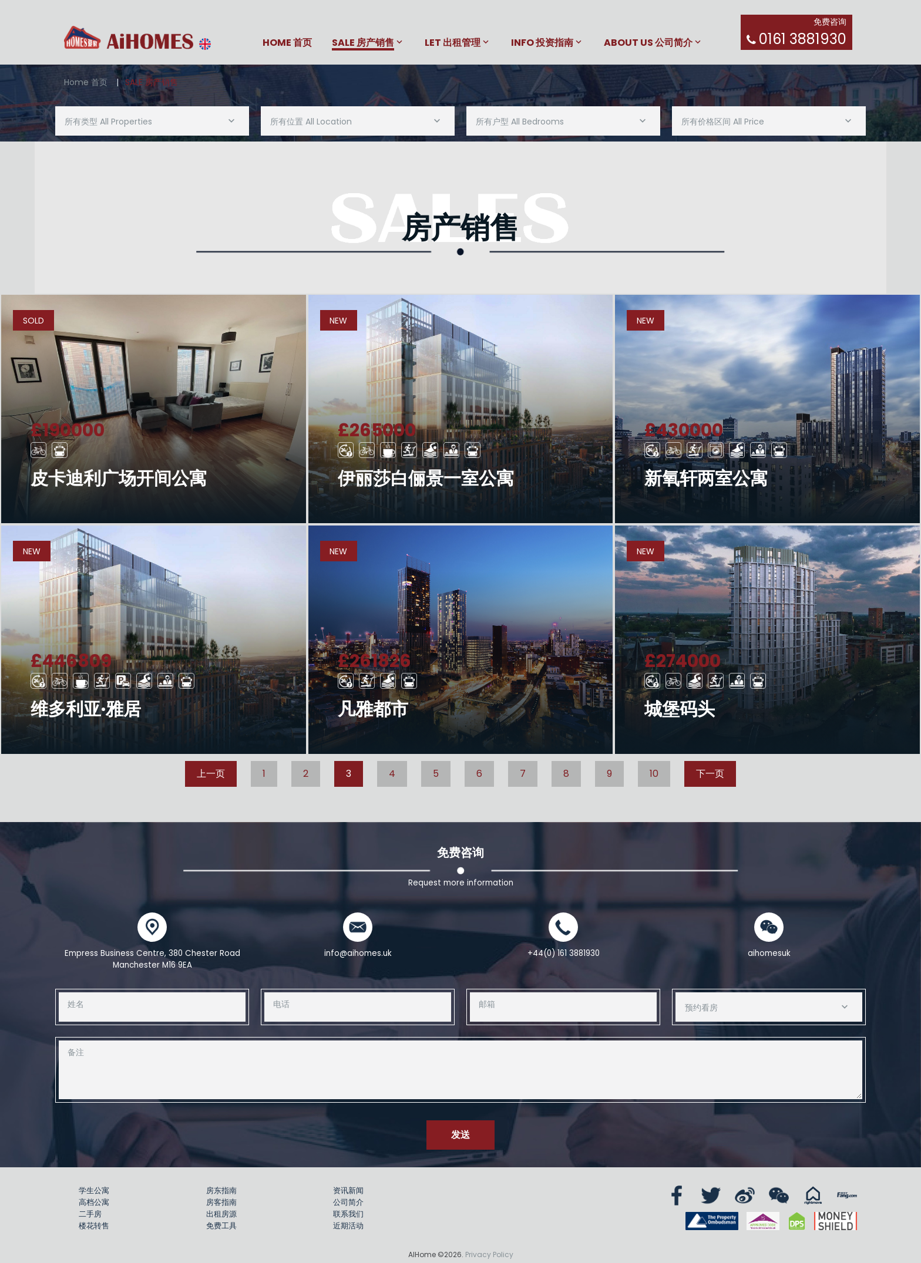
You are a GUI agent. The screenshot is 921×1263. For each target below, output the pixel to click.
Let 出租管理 (452, 43)
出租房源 (221, 1214)
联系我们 (348, 1214)
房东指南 (221, 1190)
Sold (33, 320)
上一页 (211, 773)
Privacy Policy (489, 1254)
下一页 (710, 773)
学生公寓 (94, 1190)
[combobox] (152, 121)
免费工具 (221, 1225)
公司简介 (348, 1202)
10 (654, 773)
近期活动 (348, 1225)
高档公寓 (94, 1202)
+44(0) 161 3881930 (563, 953)
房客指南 (221, 1202)
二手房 (90, 1214)
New (338, 320)
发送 (460, 1134)
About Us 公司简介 (648, 43)
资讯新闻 (348, 1190)
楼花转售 (94, 1225)
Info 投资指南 (542, 43)
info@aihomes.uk (358, 953)
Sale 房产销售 (363, 43)
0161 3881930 (802, 39)
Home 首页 (287, 43)
